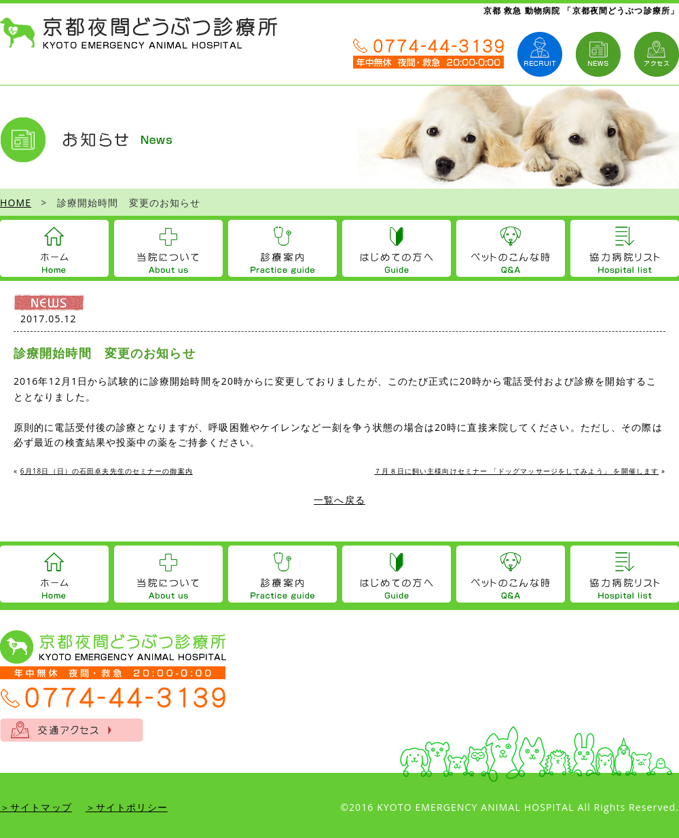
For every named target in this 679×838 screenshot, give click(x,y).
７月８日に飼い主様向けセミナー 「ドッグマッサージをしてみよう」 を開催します (516, 471)
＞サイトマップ (36, 807)
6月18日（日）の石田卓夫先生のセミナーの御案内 (106, 471)
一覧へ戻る (339, 499)
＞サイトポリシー (127, 807)
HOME (15, 202)
